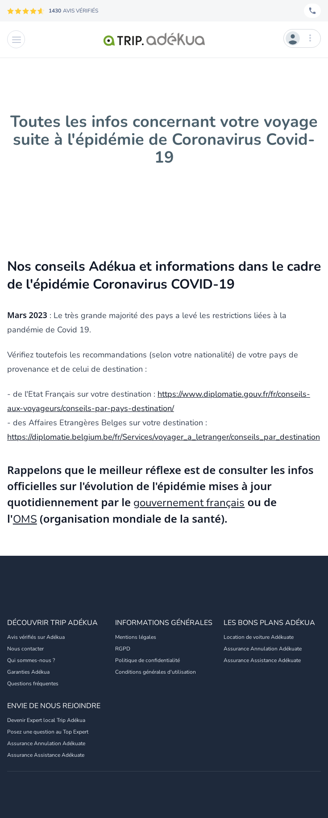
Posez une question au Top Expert (47, 731)
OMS (25, 519)
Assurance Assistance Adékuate (262, 660)
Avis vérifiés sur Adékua (36, 637)
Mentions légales (135, 637)
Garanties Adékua (28, 671)
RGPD (122, 648)
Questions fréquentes (32, 683)
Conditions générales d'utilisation (155, 671)
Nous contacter (25, 648)
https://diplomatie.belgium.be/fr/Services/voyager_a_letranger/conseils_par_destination (163, 437)
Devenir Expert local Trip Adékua (46, 720)
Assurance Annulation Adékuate (263, 648)
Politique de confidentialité (147, 660)
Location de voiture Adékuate (259, 637)
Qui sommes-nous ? (31, 660)
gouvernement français (189, 502)
